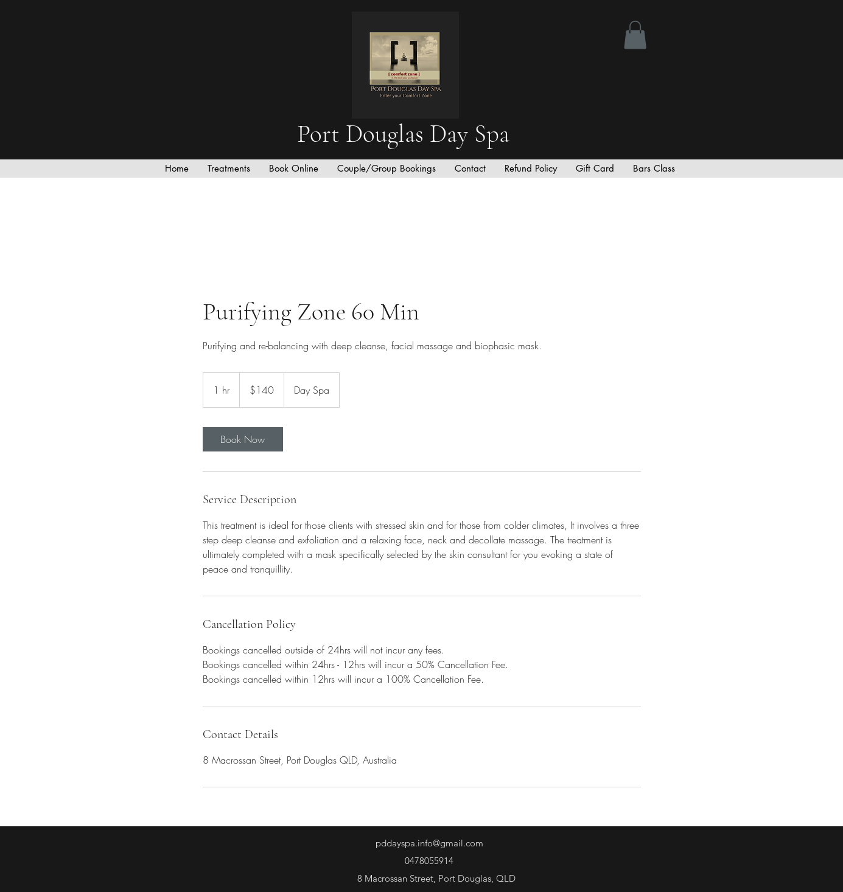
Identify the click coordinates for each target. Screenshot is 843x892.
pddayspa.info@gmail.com (429, 843)
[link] (243, 439)
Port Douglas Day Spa (406, 134)
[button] (635, 35)
